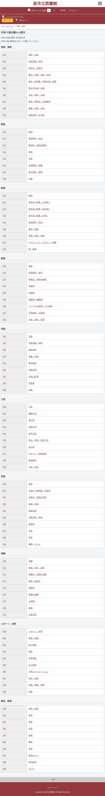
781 (4, 638)
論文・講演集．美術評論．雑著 (42, 81)
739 (4, 320)
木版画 (32, 286)
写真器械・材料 (36, 343)
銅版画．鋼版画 (36, 299)
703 (4, 75)
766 (4, 524)
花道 (31, 729)
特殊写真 (33, 370)
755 (4, 440)
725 (4, 229)
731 (4, 273)
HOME (63, 10)
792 (4, 722)
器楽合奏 (33, 511)
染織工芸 (33, 427)
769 (4, 544)
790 (4, 709)
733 (4, 286)
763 (4, 504)
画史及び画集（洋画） (39, 216)
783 (4, 652)
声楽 (31, 531)
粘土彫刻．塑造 (36, 172)
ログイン (7, 20)
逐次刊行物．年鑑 (37, 88)
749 (4, 390)
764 (4, 511)
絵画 (31, 196)
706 (4, 95)
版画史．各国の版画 (38, 279)
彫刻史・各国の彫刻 (38, 145)
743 (4, 350)
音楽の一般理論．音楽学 (40, 491)
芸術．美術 (34, 55)
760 (4, 484)
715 (4, 165)
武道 (31, 692)
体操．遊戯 (34, 638)
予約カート (23, 20)
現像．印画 (34, 357)
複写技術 (33, 363)
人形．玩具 (34, 467)
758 (4, 460)
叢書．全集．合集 (37, 108)
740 (4, 336)
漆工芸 (32, 420)
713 (4, 152)
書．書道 (33, 249)
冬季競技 (33, 658)
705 (4, 88)
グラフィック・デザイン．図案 (42, 242)
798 (4, 762)
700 (4, 55)
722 (4, 209)
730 (4, 266)
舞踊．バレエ (35, 544)
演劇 (31, 561)
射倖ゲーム (34, 755)
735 (4, 299)
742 (4, 343)
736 (4, 306)
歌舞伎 (32, 588)
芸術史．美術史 (36, 68)
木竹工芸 (33, 434)
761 (4, 491)
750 (4, 407)
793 (4, 729)
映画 (31, 608)
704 (4, 81)
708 (4, 108)
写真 (31, 336)
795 (4, 742)
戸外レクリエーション (39, 672)
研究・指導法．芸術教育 (40, 102)
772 (4, 574)
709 (4, 115)
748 (4, 383)
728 (4, 249)
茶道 (31, 715)
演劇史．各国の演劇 (38, 574)
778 (4, 608)
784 (4, 658)
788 (4, 685)
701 (4, 61)
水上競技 (33, 665)
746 (4, 370)
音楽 (31, 484)
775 (4, 594)
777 (4, 601)
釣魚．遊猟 (34, 678)
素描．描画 (34, 229)
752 (4, 420)
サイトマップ (53, 787)
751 (4, 414)
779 (4, 615)
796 (4, 749)
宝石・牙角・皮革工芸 (39, 440)
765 (4, 517)
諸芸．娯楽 (34, 709)
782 (4, 645)
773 (4, 581)
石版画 (32, 293)
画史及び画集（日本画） (40, 202)
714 (4, 159)
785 (4, 665)
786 (4, 672)
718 (4, 179)
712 (4, 145)
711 (4, 139)
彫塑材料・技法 (36, 139)
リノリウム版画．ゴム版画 (40, 306)
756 (4, 447)
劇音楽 (32, 524)
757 (4, 454)
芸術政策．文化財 (37, 115)
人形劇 (32, 601)
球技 (31, 652)
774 (4, 588)
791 (4, 715)
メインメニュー (8, 26)
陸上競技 (33, 645)
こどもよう (72, 10)
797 (4, 755)
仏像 (31, 179)
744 (4, 357)
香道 (31, 722)
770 (4, 561)
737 (4, 313)
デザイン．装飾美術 (38, 454)
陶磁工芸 (33, 414)
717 (4, 172)
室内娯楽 (33, 762)
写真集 (32, 383)
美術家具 (33, 460)
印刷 (31, 390)
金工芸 (32, 447)
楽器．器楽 (34, 504)
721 (4, 202)
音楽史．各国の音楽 (38, 497)
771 (4, 568)
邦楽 (31, 537)
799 (4, 769)
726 (4, 236)
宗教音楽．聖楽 (36, 517)
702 (4, 68)
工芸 (31, 407)
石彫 (31, 159)
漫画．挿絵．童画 (37, 236)
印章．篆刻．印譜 (37, 320)
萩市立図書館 (45, 3)
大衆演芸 (33, 615)
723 (4, 216)
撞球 (31, 735)
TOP (53, 779)
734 (4, 293)
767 (4, 531)
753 (4, 427)
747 (4, 377)
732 (4, 279)
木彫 (31, 152)
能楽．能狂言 (35, 581)
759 (4, 467)
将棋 (31, 749)
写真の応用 (34, 377)
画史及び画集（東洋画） (40, 209)
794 (4, 735)
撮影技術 (33, 350)
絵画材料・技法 (36, 222)
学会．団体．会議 (37, 95)
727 (4, 242)
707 (4, 102)
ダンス (32, 769)
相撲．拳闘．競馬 (37, 685)
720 (4, 196)
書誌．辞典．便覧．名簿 (40, 75)
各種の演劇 (34, 594)
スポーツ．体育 (36, 631)
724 (4, 222)
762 (4, 497)
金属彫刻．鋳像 (36, 165)
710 (4, 132)
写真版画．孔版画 (37, 313)
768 (4, 537)
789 (4, 692)
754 (4, 434)
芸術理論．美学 (36, 61)
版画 (31, 266)
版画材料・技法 (36, 273)
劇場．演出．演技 (37, 568)
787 (4, 678)
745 (4, 363)
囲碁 (31, 742)
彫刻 (31, 132)
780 (4, 631)
